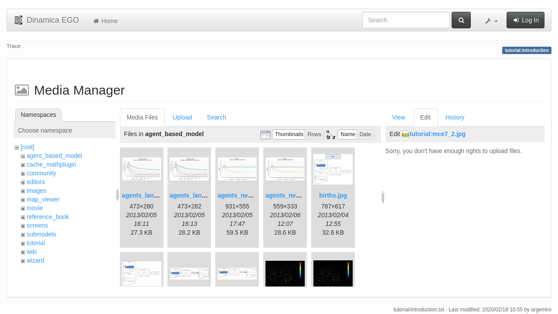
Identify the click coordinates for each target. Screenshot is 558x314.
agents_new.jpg (240, 195)
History (455, 117)
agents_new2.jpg (290, 195)
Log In (525, 20)
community (41, 173)
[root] (27, 146)
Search (216, 117)
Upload (182, 117)
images (36, 190)
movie (35, 208)
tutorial (36, 242)
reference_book (48, 216)
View (398, 117)
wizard (35, 260)
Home (105, 20)
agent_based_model (54, 155)
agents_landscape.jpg (154, 195)
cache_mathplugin (51, 164)
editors (36, 181)
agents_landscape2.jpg (203, 195)
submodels (41, 234)
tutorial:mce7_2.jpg (438, 133)
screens (37, 225)
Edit (425, 117)
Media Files (142, 117)
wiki (32, 251)
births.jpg (333, 195)
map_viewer (43, 199)
